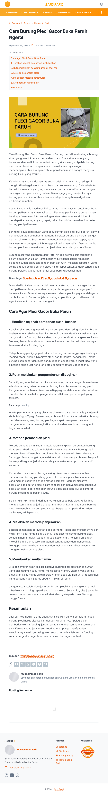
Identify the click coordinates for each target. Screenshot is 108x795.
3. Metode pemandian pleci (25, 72)
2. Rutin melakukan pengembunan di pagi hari (34, 67)
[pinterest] (39, 664)
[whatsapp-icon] (17, 775)
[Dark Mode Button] (101, 4)
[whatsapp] (28, 664)
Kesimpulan (16, 87)
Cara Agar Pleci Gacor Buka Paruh (28, 58)
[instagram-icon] (6, 775)
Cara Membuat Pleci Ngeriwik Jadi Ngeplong (50, 278)
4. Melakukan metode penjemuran (28, 77)
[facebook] (16, 664)
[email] (45, 664)
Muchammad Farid (27, 749)
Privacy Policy (65, 755)
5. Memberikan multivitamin (25, 82)
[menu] (7, 4)
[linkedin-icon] (12, 775)
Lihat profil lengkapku (18, 767)
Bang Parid (59, 789)
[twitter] (22, 664)
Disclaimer (63, 751)
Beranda (61, 746)
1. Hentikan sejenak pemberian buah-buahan (33, 63)
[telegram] (33, 664)
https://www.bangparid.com (37, 655)
